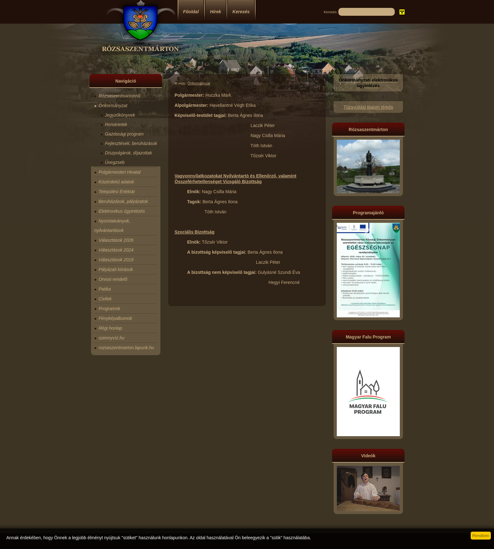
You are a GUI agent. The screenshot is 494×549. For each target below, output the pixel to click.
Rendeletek (116, 124)
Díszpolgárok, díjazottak (128, 152)
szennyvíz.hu (111, 337)
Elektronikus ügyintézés (122, 211)
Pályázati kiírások (116, 269)
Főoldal (191, 11)
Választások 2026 (116, 240)
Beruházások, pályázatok (123, 201)
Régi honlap (110, 328)
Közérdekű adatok (116, 181)
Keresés (241, 11)
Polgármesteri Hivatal (120, 172)
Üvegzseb (114, 162)
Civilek (105, 298)
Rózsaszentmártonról (119, 95)
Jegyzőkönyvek (120, 115)
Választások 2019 (116, 259)
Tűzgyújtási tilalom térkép (368, 107)
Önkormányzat (113, 105)
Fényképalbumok (115, 318)
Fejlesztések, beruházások (131, 143)
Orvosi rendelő (113, 279)
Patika (105, 289)
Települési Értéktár (117, 191)
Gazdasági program (124, 133)
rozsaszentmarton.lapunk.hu (126, 347)
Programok (109, 308)
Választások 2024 (116, 249)
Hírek (215, 11)
